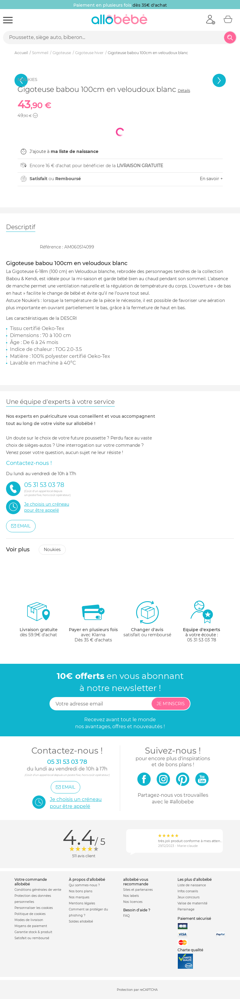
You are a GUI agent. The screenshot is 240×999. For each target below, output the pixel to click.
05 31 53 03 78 (201, 640)
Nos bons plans (80, 891)
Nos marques (79, 897)
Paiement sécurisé (194, 918)
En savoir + (211, 178)
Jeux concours (189, 897)
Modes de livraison (28, 920)
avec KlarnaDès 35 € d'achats (93, 621)
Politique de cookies (30, 914)
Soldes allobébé (81, 921)
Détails (184, 90)
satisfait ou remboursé (147, 618)
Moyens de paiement (30, 926)
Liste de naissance (192, 885)
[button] (35, 115)
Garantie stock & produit (33, 932)
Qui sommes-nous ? (84, 885)
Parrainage (186, 909)
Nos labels (131, 896)
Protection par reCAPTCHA (137, 990)
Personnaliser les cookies (33, 908)
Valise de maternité (192, 903)
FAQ (126, 916)
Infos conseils (188, 891)
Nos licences (132, 902)
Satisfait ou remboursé (31, 938)
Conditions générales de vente (37, 890)
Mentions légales (82, 903)
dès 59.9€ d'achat (39, 621)
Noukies (52, 549)
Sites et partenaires (138, 890)
